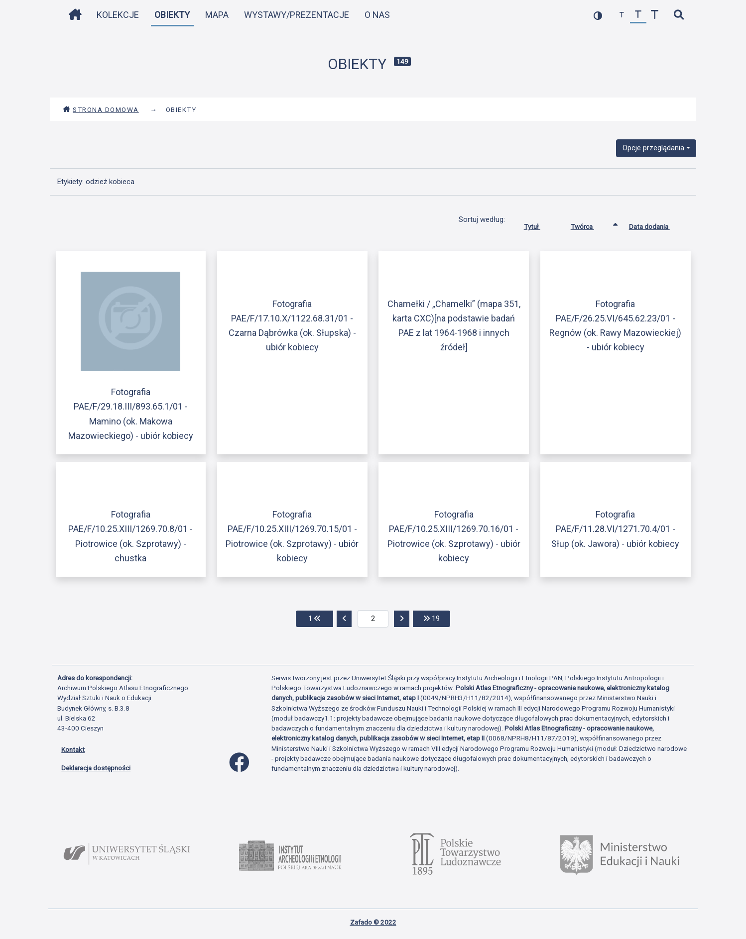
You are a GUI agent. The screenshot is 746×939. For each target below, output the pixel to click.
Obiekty (172, 14)
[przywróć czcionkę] (638, 15)
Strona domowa (100, 109)
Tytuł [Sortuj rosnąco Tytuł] (539, 224)
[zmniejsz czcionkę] (622, 15)
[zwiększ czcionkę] (654, 15)
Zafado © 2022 (373, 922)
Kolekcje (118, 14)
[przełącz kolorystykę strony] (598, 15)
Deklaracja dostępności (95, 768)
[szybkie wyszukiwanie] (678, 15)
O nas (377, 14)
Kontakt (73, 749)
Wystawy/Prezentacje (296, 14)
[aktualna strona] (373, 619)
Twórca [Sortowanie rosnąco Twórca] (590, 224)
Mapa (217, 14)
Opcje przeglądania (653, 147)
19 (436, 618)
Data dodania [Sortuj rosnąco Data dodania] (657, 224)
